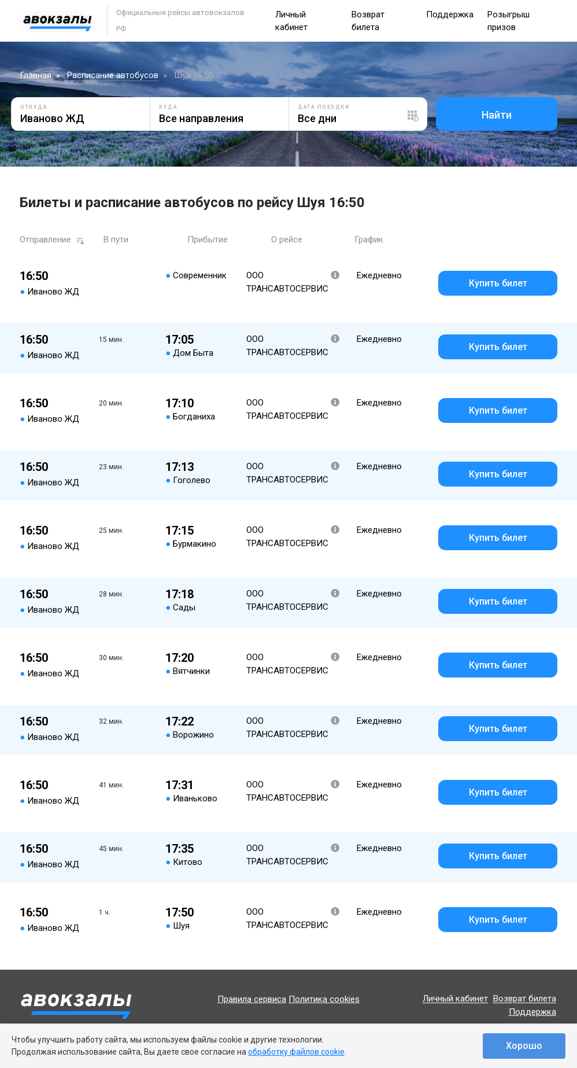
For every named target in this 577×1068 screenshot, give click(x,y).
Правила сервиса (251, 999)
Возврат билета (524, 999)
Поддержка (450, 14)
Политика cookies (324, 999)
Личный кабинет (455, 999)
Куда (168, 107)
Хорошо (524, 1045)
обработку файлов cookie (296, 1051)
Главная (35, 75)
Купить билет (498, 283)
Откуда (33, 107)
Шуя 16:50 (193, 75)
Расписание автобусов (112, 75)
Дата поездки (324, 107)
